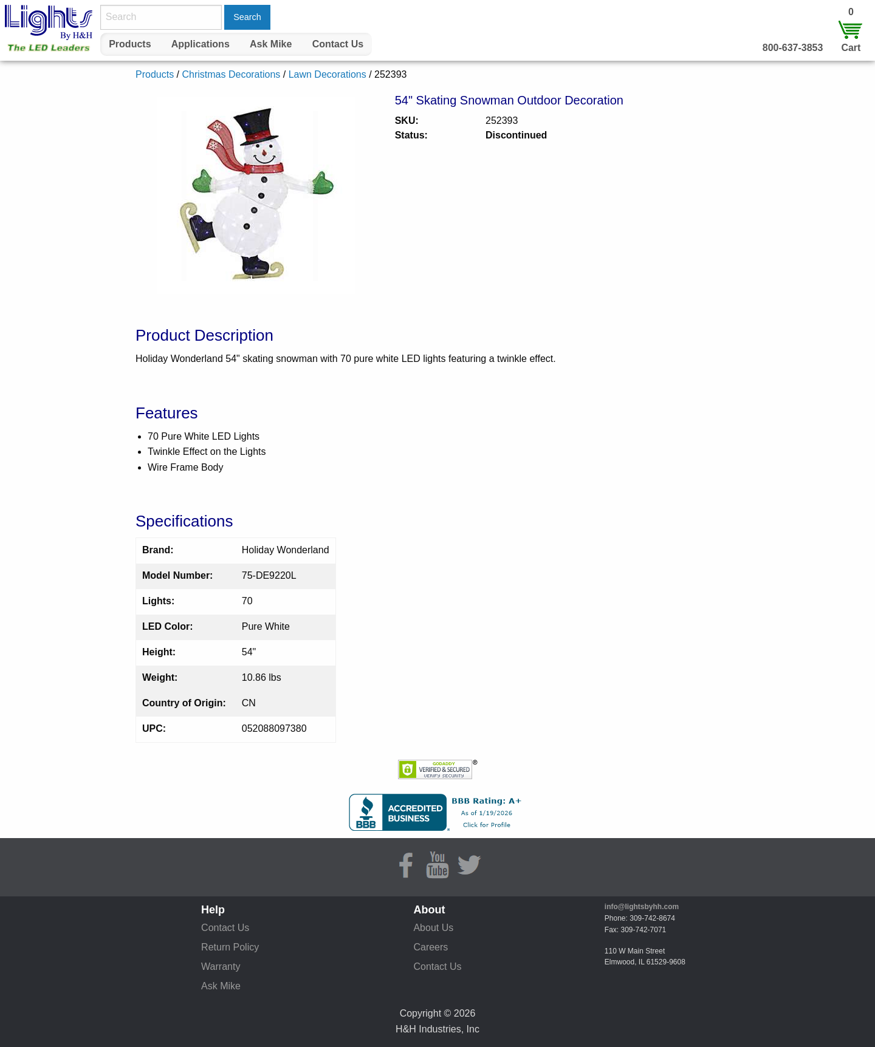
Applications (200, 44)
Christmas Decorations (231, 74)
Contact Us (337, 44)
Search (247, 17)
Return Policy (230, 947)
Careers (430, 947)
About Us (433, 928)
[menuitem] (130, 44)
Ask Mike (271, 44)
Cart (850, 48)
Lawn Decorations (327, 74)
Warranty (220, 966)
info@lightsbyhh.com (642, 906)
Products (130, 44)
